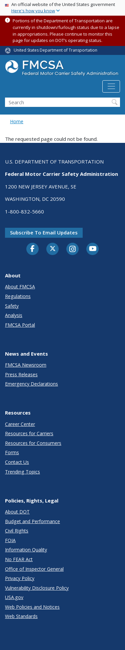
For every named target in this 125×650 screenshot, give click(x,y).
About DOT (17, 511)
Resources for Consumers (33, 443)
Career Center (20, 424)
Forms (12, 452)
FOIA (10, 540)
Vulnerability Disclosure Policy (37, 588)
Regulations (18, 296)
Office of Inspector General (34, 569)
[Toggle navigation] (111, 86)
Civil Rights (16, 530)
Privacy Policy (19, 578)
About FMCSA (20, 286)
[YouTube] (92, 249)
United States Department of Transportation (55, 50)
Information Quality (26, 549)
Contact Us (17, 462)
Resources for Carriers (29, 433)
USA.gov (14, 597)
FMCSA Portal (20, 325)
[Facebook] (32, 249)
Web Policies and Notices (32, 607)
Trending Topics (22, 472)
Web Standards (21, 616)
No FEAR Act (19, 559)
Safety (12, 306)
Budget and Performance (32, 521)
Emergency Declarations (31, 384)
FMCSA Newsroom (25, 365)
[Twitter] (52, 248)
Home (16, 121)
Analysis (13, 315)
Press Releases (21, 374)
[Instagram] (72, 249)
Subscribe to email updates (44, 232)
